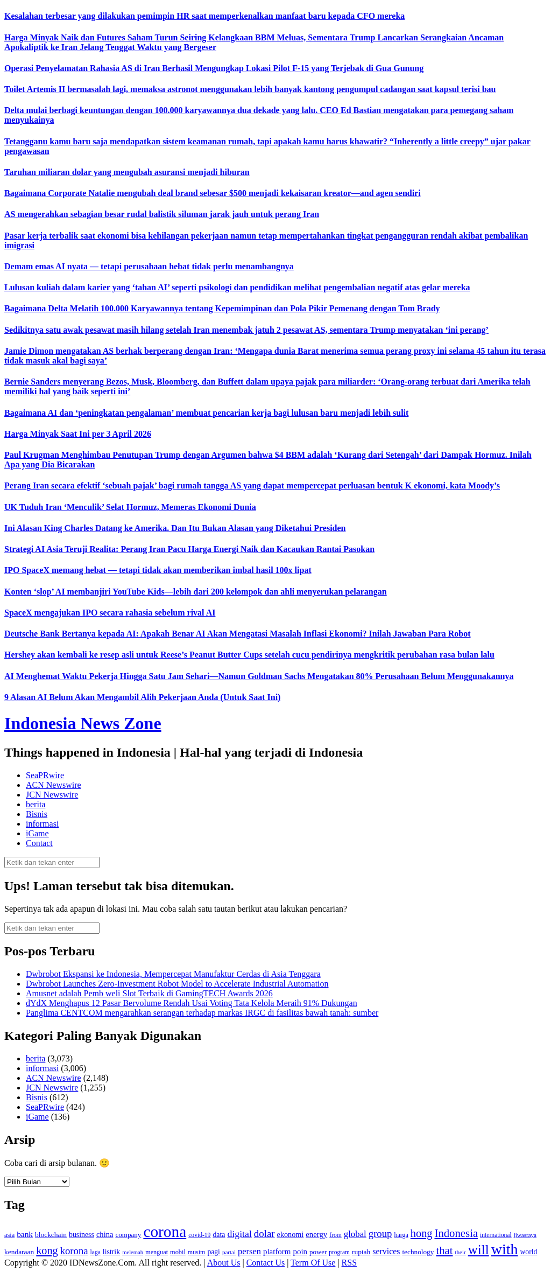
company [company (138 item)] (128, 1235)
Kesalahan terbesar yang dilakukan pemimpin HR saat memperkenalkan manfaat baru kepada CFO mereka (204, 15)
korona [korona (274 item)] (74, 1250)
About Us (224, 1262)
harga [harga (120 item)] (401, 1235)
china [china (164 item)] (105, 1234)
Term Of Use (313, 1262)
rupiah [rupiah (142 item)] (361, 1252)
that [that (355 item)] (444, 1250)
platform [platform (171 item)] (277, 1251)
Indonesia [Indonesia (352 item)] (456, 1233)
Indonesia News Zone (82, 723)
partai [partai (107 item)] (229, 1252)
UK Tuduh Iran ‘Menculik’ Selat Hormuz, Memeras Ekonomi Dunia (130, 507)
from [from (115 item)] (335, 1235)
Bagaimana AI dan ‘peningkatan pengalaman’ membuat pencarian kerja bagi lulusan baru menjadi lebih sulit (206, 412)
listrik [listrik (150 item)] (111, 1252)
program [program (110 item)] (339, 1252)
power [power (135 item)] (318, 1252)
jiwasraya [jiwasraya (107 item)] (525, 1235)
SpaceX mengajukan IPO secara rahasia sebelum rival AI (109, 612)
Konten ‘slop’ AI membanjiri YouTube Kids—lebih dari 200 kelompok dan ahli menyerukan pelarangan (195, 591)
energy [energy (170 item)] (316, 1234)
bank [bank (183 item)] (25, 1234)
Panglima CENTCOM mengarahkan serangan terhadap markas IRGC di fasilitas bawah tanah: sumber (202, 1012)
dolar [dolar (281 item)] (264, 1233)
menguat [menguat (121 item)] (156, 1252)
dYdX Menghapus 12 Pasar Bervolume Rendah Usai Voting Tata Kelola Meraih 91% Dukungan (191, 1003)
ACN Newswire (53, 784)
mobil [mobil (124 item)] (178, 1252)
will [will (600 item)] (478, 1249)
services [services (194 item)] (386, 1251)
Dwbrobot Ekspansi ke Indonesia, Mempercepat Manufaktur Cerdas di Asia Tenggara (173, 974)
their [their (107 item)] (460, 1252)
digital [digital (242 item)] (239, 1233)
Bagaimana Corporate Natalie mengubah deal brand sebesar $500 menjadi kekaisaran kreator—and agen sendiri (212, 193)
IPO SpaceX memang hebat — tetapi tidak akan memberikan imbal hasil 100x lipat (158, 570)
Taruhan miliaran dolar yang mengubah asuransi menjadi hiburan (127, 172)
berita (35, 804)
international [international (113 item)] (496, 1235)
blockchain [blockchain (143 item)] (51, 1235)
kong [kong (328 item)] (47, 1250)
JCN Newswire (52, 794)
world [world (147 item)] (528, 1252)
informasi (42, 823)
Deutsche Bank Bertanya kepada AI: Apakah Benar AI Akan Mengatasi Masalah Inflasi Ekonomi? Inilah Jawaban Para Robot (237, 633)
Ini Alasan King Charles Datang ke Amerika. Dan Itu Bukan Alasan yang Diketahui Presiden (175, 528)
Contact (39, 843)
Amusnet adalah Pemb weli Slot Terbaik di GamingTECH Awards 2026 (149, 993)
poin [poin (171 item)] (300, 1251)
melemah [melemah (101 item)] (132, 1252)
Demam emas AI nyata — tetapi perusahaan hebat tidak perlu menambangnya (149, 266)
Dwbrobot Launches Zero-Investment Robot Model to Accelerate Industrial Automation (177, 983)
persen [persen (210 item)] (249, 1251)
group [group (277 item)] (380, 1233)
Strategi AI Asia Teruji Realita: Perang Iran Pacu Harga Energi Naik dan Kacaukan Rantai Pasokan (189, 549)
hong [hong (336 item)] (422, 1233)
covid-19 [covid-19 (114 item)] (199, 1235)
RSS (349, 1262)
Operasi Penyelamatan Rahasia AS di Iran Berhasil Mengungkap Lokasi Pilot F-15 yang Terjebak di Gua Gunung (213, 68)
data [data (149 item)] (219, 1235)
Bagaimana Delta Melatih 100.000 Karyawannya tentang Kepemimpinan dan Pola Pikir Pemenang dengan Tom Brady (222, 308)
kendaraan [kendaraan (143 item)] (19, 1252)
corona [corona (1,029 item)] (164, 1231)
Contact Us (265, 1262)
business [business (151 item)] (81, 1235)
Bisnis (36, 814)
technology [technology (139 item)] (418, 1252)
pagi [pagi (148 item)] (213, 1252)
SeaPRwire (45, 775)
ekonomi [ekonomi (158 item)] (290, 1234)
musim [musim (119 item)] (197, 1252)
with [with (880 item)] (504, 1249)
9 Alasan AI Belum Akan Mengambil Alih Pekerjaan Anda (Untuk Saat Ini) (142, 697)
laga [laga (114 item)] (95, 1252)
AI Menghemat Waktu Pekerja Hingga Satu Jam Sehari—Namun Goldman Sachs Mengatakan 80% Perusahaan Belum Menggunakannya (258, 676)
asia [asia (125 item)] (9, 1235)
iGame (37, 833)
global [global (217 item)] (355, 1234)
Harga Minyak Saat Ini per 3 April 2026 (77, 433)
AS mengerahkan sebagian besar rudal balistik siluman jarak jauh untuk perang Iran (161, 214)
